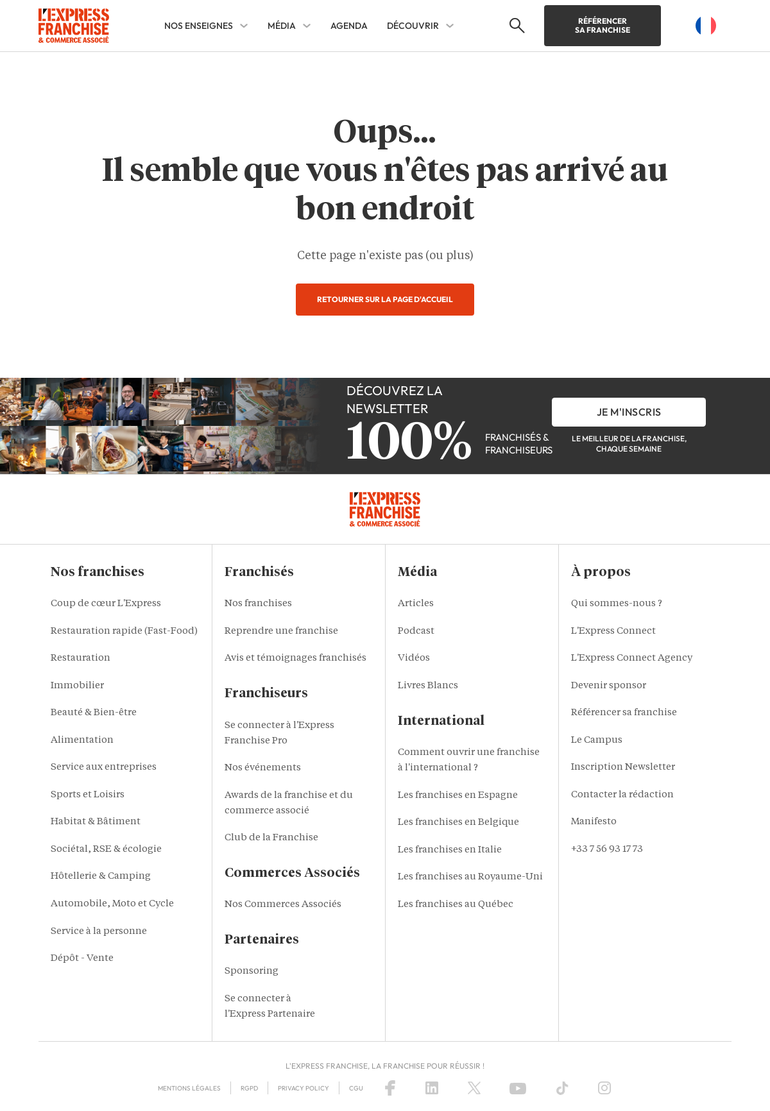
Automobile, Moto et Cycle (112, 904)
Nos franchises (258, 604)
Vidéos (414, 658)
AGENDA (349, 25)
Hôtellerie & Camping (101, 876)
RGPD (249, 1088)
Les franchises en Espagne (458, 796)
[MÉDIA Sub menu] (306, 25)
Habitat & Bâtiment (96, 822)
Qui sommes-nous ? (616, 604)
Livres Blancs (428, 686)
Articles (416, 604)
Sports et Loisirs (87, 795)
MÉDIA (282, 25)
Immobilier (77, 686)
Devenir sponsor (608, 686)
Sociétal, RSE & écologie (106, 849)
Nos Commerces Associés (283, 905)
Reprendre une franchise (281, 631)
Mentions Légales (189, 1088)
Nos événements (263, 768)
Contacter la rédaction (622, 795)
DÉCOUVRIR (413, 25)
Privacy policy (303, 1088)
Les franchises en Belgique (458, 822)
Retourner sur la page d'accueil (385, 299)
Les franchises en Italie (450, 850)
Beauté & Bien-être (94, 713)
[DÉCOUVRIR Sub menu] (449, 25)
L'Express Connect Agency (631, 658)
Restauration (80, 658)
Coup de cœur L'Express (106, 604)
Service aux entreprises (104, 767)
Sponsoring (251, 971)
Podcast (416, 631)
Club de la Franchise (271, 838)
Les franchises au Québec (455, 905)
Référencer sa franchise (602, 25)
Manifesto (594, 822)
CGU (356, 1088)
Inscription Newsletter (623, 767)
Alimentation (82, 740)
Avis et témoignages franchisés (295, 658)
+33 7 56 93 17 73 (607, 849)
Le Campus (596, 740)
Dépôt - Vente (82, 958)
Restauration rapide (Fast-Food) (124, 631)
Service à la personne (99, 932)
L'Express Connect (613, 631)
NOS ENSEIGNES (198, 25)
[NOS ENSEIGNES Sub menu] (243, 25)
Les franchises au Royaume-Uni (470, 877)
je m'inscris (629, 411)
